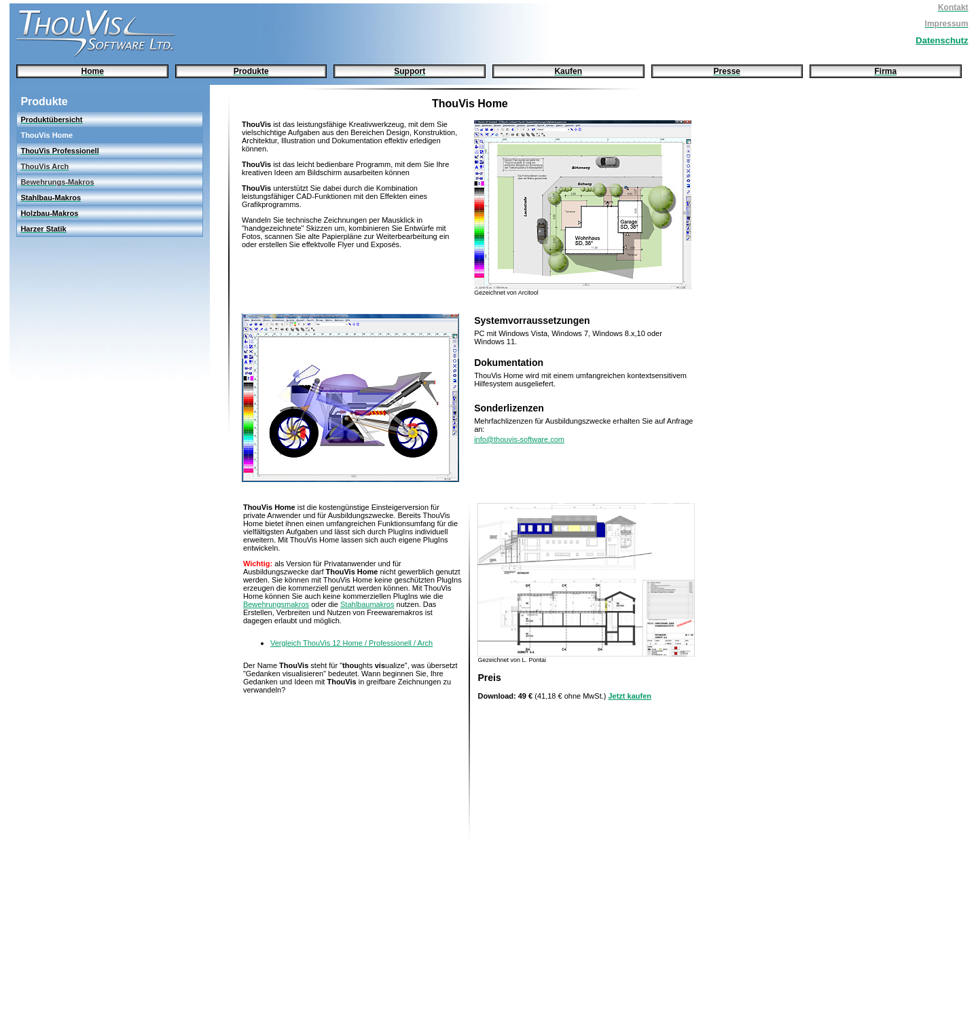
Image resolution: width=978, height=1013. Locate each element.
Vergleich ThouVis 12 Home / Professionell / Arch (351, 643)
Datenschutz (942, 40)
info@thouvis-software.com (519, 439)
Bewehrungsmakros (276, 604)
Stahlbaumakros (367, 604)
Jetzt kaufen (629, 696)
